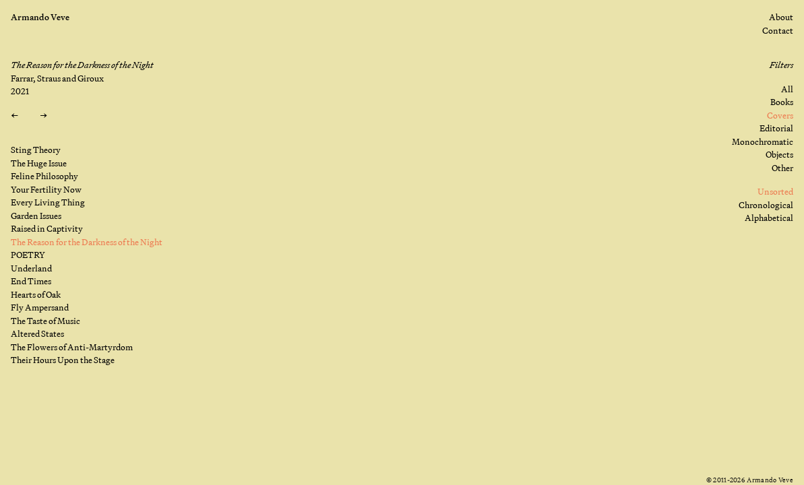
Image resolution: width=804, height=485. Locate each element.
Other (782, 167)
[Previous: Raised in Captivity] (14, 115)
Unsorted (775, 191)
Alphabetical (769, 217)
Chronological (766, 205)
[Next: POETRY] (43, 115)
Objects (779, 154)
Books (781, 101)
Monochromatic (762, 141)
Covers (780, 115)
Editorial (776, 128)
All (787, 89)
